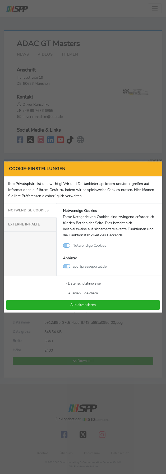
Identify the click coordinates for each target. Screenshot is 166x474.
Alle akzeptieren (83, 305)
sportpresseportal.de (89, 266)
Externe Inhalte (24, 224)
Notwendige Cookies (28, 210)
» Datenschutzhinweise (83, 283)
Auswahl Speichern (83, 293)
